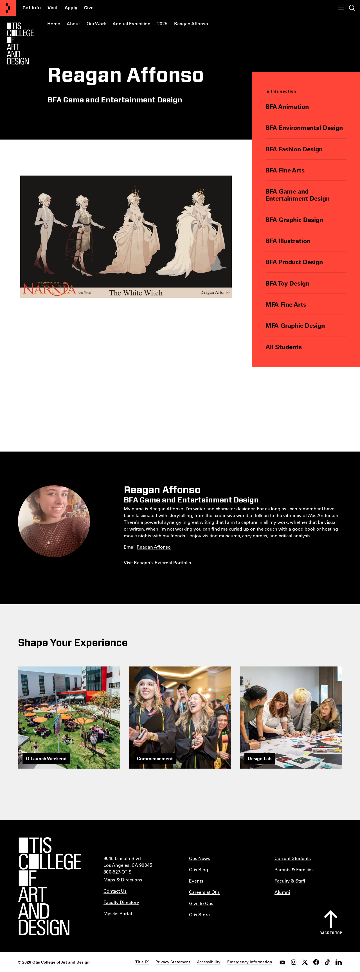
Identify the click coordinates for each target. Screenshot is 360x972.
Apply (71, 8)
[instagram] (293, 962)
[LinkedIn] (338, 962)
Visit (53, 8)
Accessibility (208, 961)
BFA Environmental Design (304, 127)
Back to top (331, 932)
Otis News (199, 858)
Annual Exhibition (131, 23)
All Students (284, 346)
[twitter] (305, 962)
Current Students (292, 858)
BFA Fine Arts (285, 170)
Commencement (155, 758)
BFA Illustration (288, 240)
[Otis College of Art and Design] (8, 8)
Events (196, 881)
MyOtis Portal (118, 913)
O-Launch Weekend (46, 758)
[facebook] (316, 962)
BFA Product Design (294, 261)
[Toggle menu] (341, 8)
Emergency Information (249, 961)
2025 (162, 23)
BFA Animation (287, 106)
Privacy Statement (173, 961)
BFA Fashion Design (294, 148)
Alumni (282, 892)
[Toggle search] (352, 8)
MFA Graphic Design (295, 325)
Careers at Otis (204, 892)
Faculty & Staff (289, 881)
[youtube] (282, 962)
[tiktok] (327, 962)
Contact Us (115, 891)
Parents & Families (294, 869)
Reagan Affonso (154, 547)
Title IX (142, 961)
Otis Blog (198, 869)
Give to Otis (201, 903)
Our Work (96, 23)
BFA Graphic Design (294, 219)
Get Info (31, 8)
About (73, 23)
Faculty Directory (121, 902)
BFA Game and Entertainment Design (298, 195)
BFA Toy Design (287, 283)
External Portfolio (173, 562)
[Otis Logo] (20, 43)
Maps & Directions (123, 880)
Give (89, 8)
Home (53, 23)
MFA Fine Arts (286, 304)
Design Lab (260, 758)
